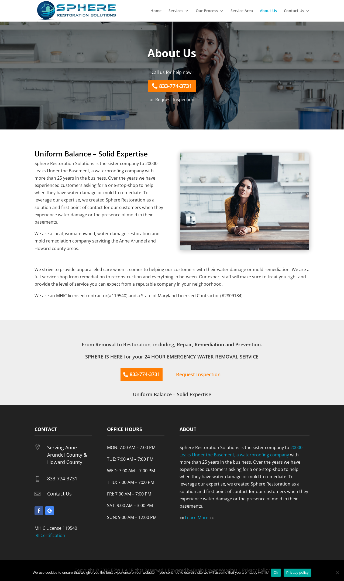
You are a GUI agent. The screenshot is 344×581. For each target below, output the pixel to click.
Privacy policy (297, 572)
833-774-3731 (175, 86)
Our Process (207, 11)
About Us (268, 11)
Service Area (242, 11)
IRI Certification (50, 535)
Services (175, 11)
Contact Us (294, 11)
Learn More (196, 518)
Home (155, 11)
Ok (276, 572)
